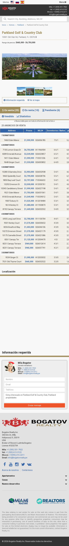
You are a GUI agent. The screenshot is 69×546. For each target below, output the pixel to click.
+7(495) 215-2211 (60, 12)
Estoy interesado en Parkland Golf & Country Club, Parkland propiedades (34, 398)
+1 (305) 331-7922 (60, 7)
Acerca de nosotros (10, 470)
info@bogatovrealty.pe (58, 14)
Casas (5, 480)
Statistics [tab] (24, 116)
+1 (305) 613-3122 (60, 9)
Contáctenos (27, 470)
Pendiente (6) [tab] (51, 110)
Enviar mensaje (34, 405)
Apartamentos (8, 476)
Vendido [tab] (7, 116)
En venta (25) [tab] (10, 110)
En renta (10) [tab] (30, 110)
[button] (64, 49)
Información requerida (14, 100)
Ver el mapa (33, 100)
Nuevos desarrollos (11, 484)
